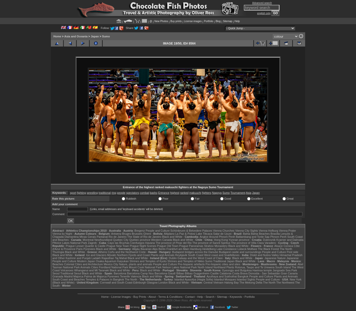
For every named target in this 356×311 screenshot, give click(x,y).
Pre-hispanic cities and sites (222, 264)
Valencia (136, 276)
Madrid (68, 276)
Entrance (163, 192)
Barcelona (120, 273)
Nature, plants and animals (135, 264)
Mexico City (111, 264)
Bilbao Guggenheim (197, 273)
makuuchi (195, 192)
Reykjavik (181, 255)
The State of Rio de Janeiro (144, 236)
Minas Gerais (87, 236)
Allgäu (136, 248)
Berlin (162, 248)
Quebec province (139, 239)
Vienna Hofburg (268, 230)
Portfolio (208, 21)
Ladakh (96, 258)
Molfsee (252, 248)
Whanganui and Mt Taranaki (91, 270)
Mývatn (111, 255)
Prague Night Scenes (143, 245)
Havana (150, 242)
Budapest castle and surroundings (240, 252)
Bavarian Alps (149, 248)
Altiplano (169, 233)
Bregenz (140, 230)
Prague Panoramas (191, 245)
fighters (206, 192)
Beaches (57, 264)
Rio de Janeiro (118, 236)
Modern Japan (86, 261)
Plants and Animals (162, 255)
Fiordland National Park (113, 267)
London (163, 282)
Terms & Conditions (170, 296)
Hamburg (195, 248)
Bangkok (243, 276)
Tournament (237, 192)
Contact (190, 296)
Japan (95, 36)
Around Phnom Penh (222, 236)
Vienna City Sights (246, 230)
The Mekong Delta (251, 282)
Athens (102, 252)
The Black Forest (268, 248)
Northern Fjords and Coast (133, 255)
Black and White (172, 236)
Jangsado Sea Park (285, 270)
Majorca (78, 276)
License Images (121, 296)
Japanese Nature (275, 258)
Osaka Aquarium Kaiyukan (112, 261)
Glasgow (152, 282)
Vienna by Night (62, 233)
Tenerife (125, 276)
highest (174, 192)
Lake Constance (226, 248)
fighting (81, 192)
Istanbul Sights (246, 279)
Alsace (278, 245)
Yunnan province (239, 239)
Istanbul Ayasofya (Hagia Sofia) (193, 279)
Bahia (246, 233)
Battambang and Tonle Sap (253, 236)
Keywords (236, 296)
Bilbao (180, 273)
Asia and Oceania (76, 36)
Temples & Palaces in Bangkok (105, 279)
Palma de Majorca (95, 276)
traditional (105, 192)
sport (73, 192)
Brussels (137, 233)
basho (153, 192)
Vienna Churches (223, 230)
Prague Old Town (167, 245)
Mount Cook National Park (145, 267)
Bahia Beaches (260, 233)
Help (237, 21)
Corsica (288, 245)
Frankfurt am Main (178, 248)
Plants (230, 267)
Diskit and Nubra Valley (264, 255)
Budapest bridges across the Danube (195, 252)
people (121, 192)
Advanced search (262, 3)
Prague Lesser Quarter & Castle (86, 245)
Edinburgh (139, 282)
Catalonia (225, 273)
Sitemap (227, 21)
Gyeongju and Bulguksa (237, 270)
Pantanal (102, 236)
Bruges (126, 233)
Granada (57, 276)
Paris (79, 248)
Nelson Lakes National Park (179, 267)
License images (193, 21)
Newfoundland (103, 239)
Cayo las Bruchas (118, 242)
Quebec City (121, 239)
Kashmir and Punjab (78, 258)
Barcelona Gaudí (165, 273)
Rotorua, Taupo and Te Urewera (255, 267)
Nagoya (217, 192)
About (152, 296)
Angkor (204, 236)
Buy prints (176, 21)
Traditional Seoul (70, 273)
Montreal (88, 239)
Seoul (56, 273)
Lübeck (242, 248)
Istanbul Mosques (225, 279)
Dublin (173, 258)
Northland (220, 267)
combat (144, 192)
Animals (85, 267)
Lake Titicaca (204, 233)
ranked (184, 192)
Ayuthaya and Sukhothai (221, 276)
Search (209, 296)
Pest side (292, 252)
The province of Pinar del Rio (174, 242)
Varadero (270, 242)
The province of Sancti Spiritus (211, 242)
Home (57, 36)
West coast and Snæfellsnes (222, 255)
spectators (132, 192)
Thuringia (58, 252)
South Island (283, 267)
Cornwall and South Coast (116, 282)
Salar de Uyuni (222, 233)
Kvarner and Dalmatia (289, 239)
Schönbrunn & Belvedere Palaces (191, 230)
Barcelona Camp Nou (140, 273)
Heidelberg (209, 248)
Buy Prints (139, 296)
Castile (214, 273)
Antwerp (116, 233)
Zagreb (92, 242)
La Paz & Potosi (185, 233)
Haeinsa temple (262, 270)
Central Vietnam (213, 282)
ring (114, 192)
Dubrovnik (269, 239)
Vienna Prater (287, 230)
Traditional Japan (223, 261)
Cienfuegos (137, 242)
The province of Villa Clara (247, 242)
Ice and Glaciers (96, 255)
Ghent (147, 233)
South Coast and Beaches (68, 279)
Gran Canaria (289, 273)
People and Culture (158, 230)
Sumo (106, 36)
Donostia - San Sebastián (264, 273)
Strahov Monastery (215, 245)
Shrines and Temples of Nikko (185, 261)
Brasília (275, 233)
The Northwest (285, 282)
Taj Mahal (121, 258)
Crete (142, 252)
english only (264, 13)
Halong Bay (231, 282)
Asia (248, 192)
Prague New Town (117, 245)
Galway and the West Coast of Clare (200, 258)
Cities (94, 267)
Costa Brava (240, 273)
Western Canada (161, 239)
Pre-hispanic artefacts (191, 264)
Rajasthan (107, 258)
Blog (218, 21)
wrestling (92, 192)
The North (286, 248)
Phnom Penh (278, 236)
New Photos (161, 21)
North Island (205, 267)
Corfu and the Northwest (123, 252)
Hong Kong (221, 239)
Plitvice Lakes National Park (69, 242)
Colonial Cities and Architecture (83, 264)
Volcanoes (67, 270)
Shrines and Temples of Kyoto (148, 261)
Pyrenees (89, 248)
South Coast (195, 255)
